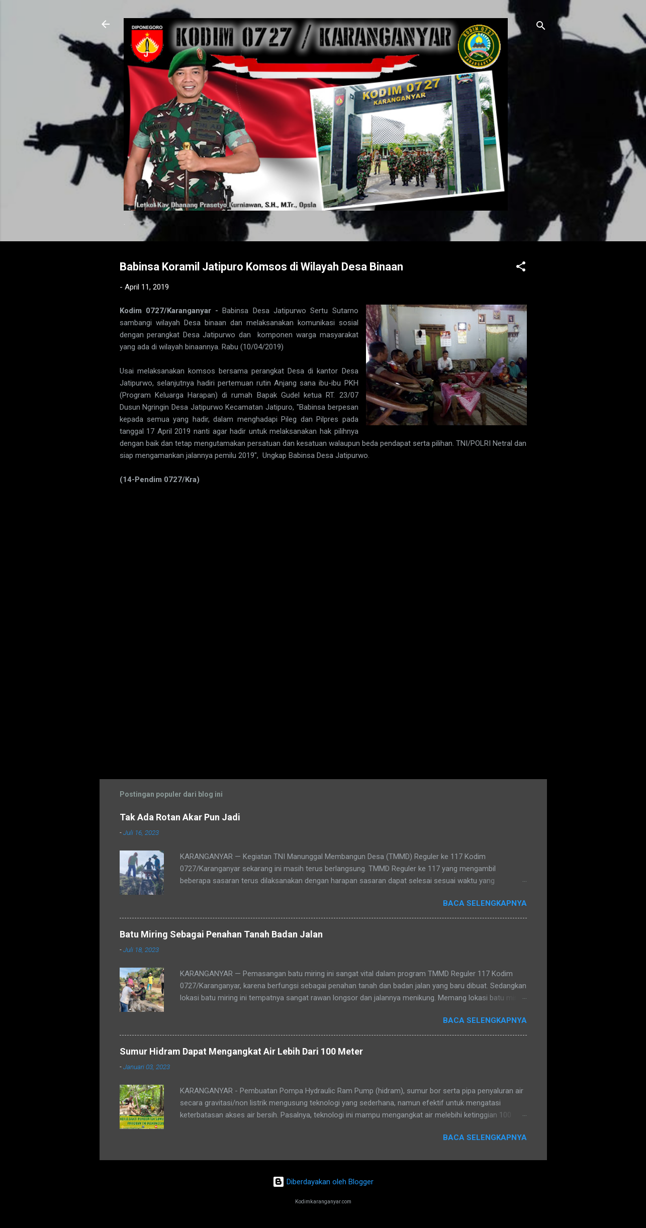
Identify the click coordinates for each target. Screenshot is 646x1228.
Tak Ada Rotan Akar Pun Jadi (180, 817)
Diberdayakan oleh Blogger (323, 1181)
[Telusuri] (541, 27)
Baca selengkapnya (485, 903)
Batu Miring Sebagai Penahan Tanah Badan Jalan (221, 934)
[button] (521, 268)
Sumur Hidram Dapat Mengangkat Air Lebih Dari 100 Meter (241, 1051)
